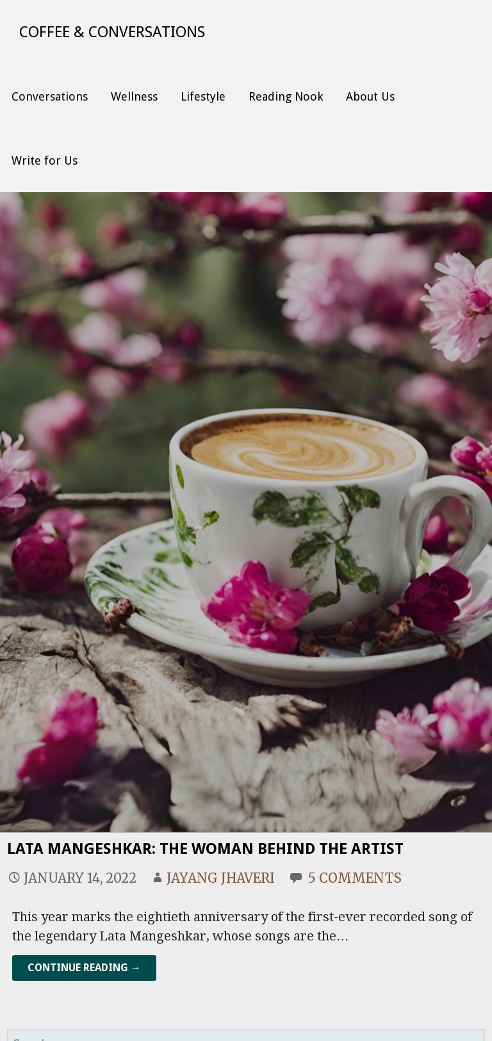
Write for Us (45, 160)
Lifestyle (203, 96)
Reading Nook (286, 96)
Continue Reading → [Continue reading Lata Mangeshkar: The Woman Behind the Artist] (84, 968)
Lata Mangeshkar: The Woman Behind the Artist (205, 849)
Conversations (50, 96)
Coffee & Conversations (112, 32)
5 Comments (355, 878)
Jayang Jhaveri (221, 878)
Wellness (134, 96)
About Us (370, 96)
